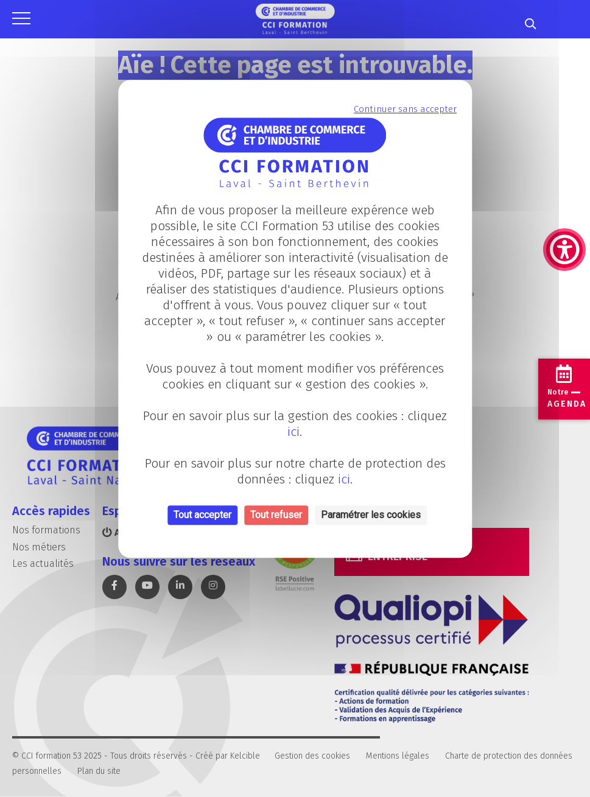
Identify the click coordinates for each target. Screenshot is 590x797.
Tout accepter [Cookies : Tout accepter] (202, 515)
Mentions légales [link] (397, 756)
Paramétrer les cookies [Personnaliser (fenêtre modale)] (371, 515)
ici (293, 432)
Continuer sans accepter (405, 109)
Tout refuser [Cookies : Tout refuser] (276, 515)
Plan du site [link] (99, 771)
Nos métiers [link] (39, 547)
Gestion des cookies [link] (312, 756)
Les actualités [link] (43, 563)
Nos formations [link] (46, 530)
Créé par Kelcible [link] (227, 756)
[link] (564, 188)
